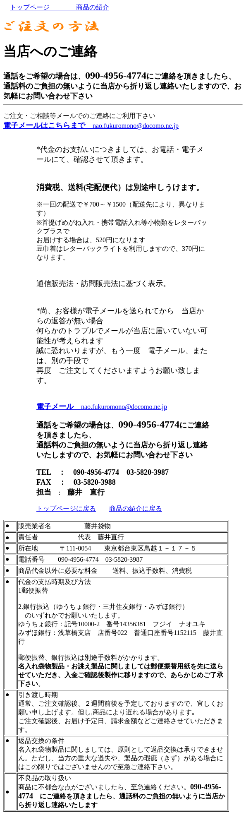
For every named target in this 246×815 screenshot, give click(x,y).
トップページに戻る (66, 508)
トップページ (36, 7)
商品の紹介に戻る (135, 508)
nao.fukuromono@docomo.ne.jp (91, 125)
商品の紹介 (82, 7)
